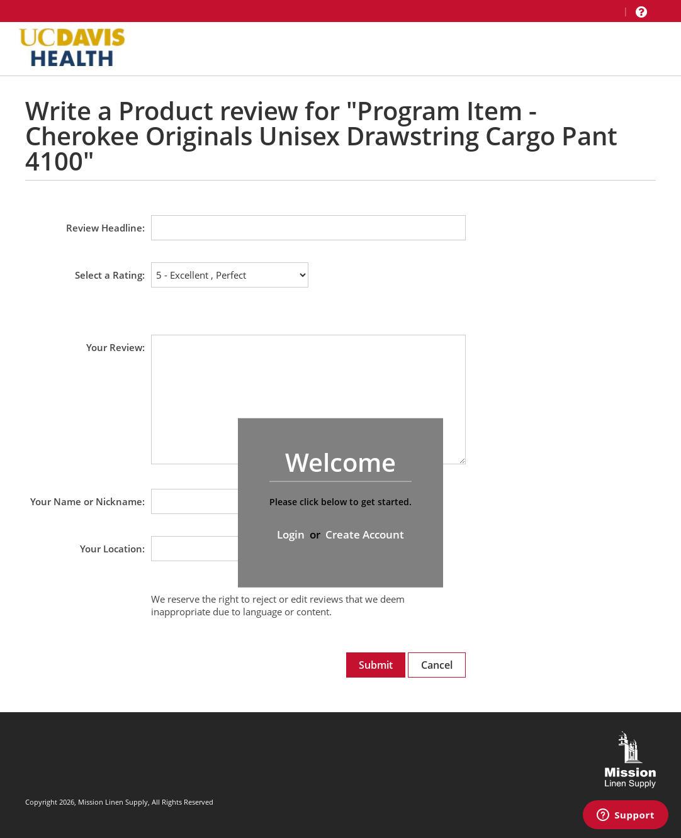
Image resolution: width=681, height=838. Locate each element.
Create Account (364, 534)
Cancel (437, 665)
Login (291, 534)
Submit (376, 665)
